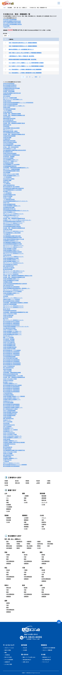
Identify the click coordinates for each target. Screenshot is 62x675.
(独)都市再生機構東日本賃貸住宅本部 (12, 21)
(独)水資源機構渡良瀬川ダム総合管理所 (12, 190)
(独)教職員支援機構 (7, 282)
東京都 (6, 483)
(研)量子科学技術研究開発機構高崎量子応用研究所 (15, 283)
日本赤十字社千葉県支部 (9, 342)
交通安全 (44, 524)
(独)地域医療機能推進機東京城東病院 (12, 226)
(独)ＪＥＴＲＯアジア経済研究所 (10, 274)
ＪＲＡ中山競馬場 (7, 110)
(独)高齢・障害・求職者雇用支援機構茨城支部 (14, 218)
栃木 (23, 552)
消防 (43, 520)
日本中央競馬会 (6, 117)
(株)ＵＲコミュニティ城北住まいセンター (13, 272)
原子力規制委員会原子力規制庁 (10, 409)
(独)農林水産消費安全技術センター (11, 215)
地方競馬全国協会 (7, 449)
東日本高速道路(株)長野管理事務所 (11, 387)
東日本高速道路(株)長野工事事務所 (11, 406)
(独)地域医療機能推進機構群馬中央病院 (12, 244)
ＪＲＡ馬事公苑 (6, 234)
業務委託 (24, 515)
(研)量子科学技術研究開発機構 (10, 104)
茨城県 (6, 481)
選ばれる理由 (8, 650)
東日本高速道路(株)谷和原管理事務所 (12, 364)
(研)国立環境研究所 (7, 112)
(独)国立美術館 (6, 439)
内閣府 (39, 541)
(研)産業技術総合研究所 (8, 90)
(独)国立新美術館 (7, 255)
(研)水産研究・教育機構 (8, 339)
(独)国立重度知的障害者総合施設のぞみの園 (13, 239)
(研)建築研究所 (6, 139)
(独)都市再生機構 (7, 137)
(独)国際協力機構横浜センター (10, 458)
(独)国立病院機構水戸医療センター (11, 250)
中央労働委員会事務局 (8, 395)
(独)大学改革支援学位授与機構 (10, 358)
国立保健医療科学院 (8, 152)
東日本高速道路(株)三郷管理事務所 (11, 353)
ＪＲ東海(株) (6, 461)
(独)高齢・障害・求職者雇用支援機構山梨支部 (14, 134)
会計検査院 (9, 548)
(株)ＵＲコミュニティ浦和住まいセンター (13, 247)
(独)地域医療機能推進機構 (9, 356)
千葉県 (48, 481)
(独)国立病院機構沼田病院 (9, 415)
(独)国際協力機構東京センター (10, 383)
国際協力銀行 (6, 182)
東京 (41, 568)
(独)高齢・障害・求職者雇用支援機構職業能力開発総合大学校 (17, 275)
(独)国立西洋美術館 (7, 317)
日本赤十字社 (6, 202)
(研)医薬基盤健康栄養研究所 (9, 166)
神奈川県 (17, 483)
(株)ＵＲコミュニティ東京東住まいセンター (13, 253)
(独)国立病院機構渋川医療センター (11, 398)
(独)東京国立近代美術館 (8, 267)
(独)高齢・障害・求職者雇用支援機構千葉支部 (14, 123)
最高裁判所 (19, 541)
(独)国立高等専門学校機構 (9, 348)
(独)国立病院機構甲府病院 (9, 204)
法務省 (8, 543)
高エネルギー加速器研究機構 (10, 98)
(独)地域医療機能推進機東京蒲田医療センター (14, 221)
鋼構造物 (8, 509)
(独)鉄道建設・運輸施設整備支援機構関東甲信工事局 (15, 312)
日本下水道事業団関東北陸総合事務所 (12, 22)
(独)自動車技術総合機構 (8, 207)
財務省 (28, 543)
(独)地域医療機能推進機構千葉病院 (11, 171)
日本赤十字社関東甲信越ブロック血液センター (14, 106)
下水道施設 (9, 507)
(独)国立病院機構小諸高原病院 (10, 412)
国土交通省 (29, 546)
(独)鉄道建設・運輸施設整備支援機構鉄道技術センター (16, 167)
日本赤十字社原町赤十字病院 (10, 329)
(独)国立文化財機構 (7, 453)
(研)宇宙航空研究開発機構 (9, 109)
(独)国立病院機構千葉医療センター (11, 261)
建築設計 (26, 520)
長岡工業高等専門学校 (8, 455)
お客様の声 (7, 662)
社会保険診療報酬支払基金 (9, 194)
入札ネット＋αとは (9, 648)
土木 (6, 493)
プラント (44, 518)
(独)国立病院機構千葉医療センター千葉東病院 (14, 396)
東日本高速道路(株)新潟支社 (9, 121)
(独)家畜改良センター (8, 431)
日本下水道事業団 (7, 426)
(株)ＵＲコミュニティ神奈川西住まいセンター (14, 271)
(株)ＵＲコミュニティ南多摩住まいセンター (13, 307)
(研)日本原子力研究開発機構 (9, 19)
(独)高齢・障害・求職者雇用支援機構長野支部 (14, 377)
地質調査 (26, 524)
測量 (25, 522)
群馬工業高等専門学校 (8, 266)
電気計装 (44, 500)
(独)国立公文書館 (7, 198)
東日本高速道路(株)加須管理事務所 (11, 287)
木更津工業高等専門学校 (9, 185)
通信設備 (44, 498)
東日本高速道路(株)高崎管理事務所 (11, 391)
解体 (25, 500)
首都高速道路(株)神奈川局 (9, 209)
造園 (7, 502)
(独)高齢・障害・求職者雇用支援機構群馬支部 (14, 228)
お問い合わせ (26, 662)
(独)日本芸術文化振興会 (8, 179)
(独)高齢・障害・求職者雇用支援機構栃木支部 (14, 115)
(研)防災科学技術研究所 (8, 83)
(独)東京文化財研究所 (8, 380)
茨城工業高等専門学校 (8, 285)
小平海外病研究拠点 (8, 393)
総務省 (49, 541)
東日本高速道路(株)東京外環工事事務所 (12, 385)
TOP (59, 622)
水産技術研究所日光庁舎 (9, 425)
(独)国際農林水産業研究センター (11, 240)
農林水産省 (9, 546)
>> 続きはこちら (7, 27)
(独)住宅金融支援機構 (8, 402)
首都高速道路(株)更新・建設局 (10, 131)
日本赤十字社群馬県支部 (9, 366)
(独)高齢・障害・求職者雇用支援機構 (12, 113)
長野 (6, 601)
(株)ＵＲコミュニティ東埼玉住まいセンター (13, 306)
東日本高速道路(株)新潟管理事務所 (11, 360)
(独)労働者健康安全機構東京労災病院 (12, 242)
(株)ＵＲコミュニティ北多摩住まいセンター (13, 213)
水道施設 (8, 504)
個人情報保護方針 (46, 659)
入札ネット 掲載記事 (47, 650)
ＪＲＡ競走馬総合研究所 (9, 199)
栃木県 (16, 481)
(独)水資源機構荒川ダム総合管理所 (11, 164)
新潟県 (27, 483)
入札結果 (25, 650)
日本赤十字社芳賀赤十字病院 (10, 434)
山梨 (41, 585)
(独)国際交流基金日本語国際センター (12, 399)
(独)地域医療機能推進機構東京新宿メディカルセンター (16, 210)
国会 (7, 541)
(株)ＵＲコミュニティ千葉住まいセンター (13, 298)
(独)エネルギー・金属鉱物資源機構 (11, 169)
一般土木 (8, 496)
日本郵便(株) (6, 445)
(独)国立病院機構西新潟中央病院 (11, 258)
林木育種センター (7, 191)
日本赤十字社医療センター (9, 212)
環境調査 (26, 526)
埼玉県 (38, 481)
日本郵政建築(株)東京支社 (9, 444)
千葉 (23, 568)
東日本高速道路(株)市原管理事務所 (11, 388)
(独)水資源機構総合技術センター (11, 160)
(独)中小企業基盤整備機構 (9, 410)
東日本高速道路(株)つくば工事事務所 (12, 350)
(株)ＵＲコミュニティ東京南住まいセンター (13, 263)
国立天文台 (5, 318)
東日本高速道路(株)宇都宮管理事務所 (12, 363)
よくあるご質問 (8, 664)
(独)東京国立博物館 (7, 229)
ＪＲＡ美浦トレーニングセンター (11, 217)
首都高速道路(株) (7, 125)
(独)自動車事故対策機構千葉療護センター (13, 407)
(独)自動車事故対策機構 (8, 341)
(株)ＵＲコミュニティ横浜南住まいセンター (13, 320)
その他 (6, 485)
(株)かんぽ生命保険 (7, 421)
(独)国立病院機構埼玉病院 (9, 345)
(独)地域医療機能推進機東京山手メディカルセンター (15, 201)
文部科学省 (40, 543)
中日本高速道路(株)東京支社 (9, 86)
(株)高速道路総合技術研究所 (9, 310)
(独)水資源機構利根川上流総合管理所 (12, 233)
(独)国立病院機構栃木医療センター (11, 279)
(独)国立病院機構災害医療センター (11, 260)
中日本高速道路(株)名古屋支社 (10, 264)
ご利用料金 (7, 655)
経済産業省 (19, 546)
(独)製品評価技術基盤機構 (9, 136)
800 (36, 77)
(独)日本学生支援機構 (8, 158)
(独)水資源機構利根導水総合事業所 (11, 132)
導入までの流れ (8, 657)
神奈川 (6, 585)
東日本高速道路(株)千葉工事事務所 (11, 186)
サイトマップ (45, 662)
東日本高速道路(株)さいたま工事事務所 (12, 291)
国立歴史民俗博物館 (8, 269)
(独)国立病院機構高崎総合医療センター (12, 334)
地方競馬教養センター (8, 428)
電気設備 (42, 493)
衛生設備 (8, 520)
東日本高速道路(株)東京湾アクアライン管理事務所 (15, 464)
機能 (6, 652)
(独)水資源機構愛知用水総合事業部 (11, 225)
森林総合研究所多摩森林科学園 (10, 374)
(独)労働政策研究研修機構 (9, 328)
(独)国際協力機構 (7, 180)
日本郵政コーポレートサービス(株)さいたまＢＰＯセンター (17, 220)
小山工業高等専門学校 (8, 294)
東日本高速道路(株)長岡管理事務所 (11, 404)
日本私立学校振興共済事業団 (10, 142)
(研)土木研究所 (6, 96)
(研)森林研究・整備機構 (8, 156)
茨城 (6, 552)
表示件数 (5, 33)
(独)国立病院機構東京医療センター (11, 175)
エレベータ (44, 502)
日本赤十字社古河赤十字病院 (10, 452)
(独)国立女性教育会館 (8, 315)
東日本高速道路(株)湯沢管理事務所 (11, 325)
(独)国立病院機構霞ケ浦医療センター (12, 206)
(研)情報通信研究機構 (8, 163)
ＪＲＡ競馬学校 (6, 183)
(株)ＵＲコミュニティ (8, 129)
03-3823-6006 (33, 638)
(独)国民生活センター (8, 401)
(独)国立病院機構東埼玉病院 (9, 414)
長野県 (48, 483)
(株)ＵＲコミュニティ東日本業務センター (13, 99)
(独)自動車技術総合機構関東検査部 (11, 155)
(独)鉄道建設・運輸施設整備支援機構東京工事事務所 (15, 302)
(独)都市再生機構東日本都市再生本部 (12, 93)
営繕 (25, 498)
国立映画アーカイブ (7, 382)
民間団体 (29, 548)
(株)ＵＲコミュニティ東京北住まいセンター (13, 231)
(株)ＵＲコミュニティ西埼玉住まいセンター (13, 290)
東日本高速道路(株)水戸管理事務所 (11, 355)
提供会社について (46, 657)
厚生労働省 (50, 543)
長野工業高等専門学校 (8, 418)
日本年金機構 (6, 26)
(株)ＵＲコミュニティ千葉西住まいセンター (13, 256)
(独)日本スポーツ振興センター (10, 161)
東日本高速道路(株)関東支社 (9, 85)
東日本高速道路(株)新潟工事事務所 (11, 321)
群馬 (41, 552)
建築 (23, 493)
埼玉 (6, 568)
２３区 (43, 572)
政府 (48, 546)
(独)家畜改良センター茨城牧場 (10, 429)
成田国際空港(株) (7, 94)
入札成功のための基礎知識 (48, 648)
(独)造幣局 (5, 296)
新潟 (23, 585)
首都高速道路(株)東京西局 (9, 118)
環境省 (39, 546)
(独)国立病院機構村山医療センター (11, 293)
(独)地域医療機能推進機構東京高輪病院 (12, 252)
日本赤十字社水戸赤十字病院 (10, 313)
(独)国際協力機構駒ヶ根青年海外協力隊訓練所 (14, 442)
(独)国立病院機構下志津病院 (9, 248)
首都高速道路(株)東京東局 (9, 140)
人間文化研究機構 (7, 371)
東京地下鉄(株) (6, 309)
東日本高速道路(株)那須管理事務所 (11, 466)
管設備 (6, 515)
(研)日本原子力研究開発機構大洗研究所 (12, 24)
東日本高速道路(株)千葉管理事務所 (11, 390)
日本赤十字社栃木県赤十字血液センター (12, 436)
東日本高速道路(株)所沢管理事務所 (11, 361)
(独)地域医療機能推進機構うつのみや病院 (13, 375)
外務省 (18, 543)
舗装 (7, 500)
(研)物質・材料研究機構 (8, 91)
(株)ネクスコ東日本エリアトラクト (11, 463)
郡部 (7, 559)
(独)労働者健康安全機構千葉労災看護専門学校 (14, 450)
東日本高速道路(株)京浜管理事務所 (11, 352)
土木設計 (26, 518)
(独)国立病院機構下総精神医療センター (12, 333)
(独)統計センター (7, 420)
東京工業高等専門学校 (8, 367)
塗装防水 (44, 522)
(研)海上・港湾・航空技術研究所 (11, 147)
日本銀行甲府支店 (7, 460)
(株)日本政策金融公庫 (8, 120)
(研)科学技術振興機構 (8, 144)
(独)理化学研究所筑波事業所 (9, 153)
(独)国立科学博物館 (7, 196)
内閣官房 (29, 541)
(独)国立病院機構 (7, 417)
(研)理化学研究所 (7, 101)
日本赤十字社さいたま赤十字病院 (11, 174)
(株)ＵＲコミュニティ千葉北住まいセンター (13, 245)
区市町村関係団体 (46, 579)
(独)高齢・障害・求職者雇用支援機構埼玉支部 (14, 277)
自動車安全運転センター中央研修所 (11, 299)
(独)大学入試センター (8, 336)
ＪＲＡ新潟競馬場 (7, 193)
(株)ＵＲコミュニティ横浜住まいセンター (13, 223)
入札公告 (25, 648)
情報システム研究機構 (8, 337)
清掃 (43, 526)
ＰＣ (7, 498)
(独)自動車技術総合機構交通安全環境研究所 (13, 188)
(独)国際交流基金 (7, 456)
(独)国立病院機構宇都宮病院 (9, 347)
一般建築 (26, 496)
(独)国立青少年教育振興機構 (9, 304)
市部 (7, 557)
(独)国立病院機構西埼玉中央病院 (11, 280)
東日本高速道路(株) (7, 447)
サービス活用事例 (9, 659)
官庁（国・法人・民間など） (13, 539)
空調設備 (8, 518)
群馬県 (27, 481)
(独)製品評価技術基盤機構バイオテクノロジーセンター (16, 326)
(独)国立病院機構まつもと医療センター (12, 331)
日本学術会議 (6, 423)
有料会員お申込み (27, 659)
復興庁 (18, 548)
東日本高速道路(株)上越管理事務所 (11, 323)
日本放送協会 (6, 126)
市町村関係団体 (10, 561)
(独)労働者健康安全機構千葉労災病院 (12, 236)
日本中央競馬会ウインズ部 (9, 148)
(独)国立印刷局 (6, 107)
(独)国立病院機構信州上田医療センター (12, 437)
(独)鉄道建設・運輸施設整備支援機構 (12, 372)
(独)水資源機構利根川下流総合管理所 (12, 145)
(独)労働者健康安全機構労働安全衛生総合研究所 (14, 150)
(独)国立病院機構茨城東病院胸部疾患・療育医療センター (16, 288)
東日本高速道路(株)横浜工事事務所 (11, 301)
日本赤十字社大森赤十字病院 (10, 379)
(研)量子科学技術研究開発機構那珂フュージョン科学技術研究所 (18, 102)
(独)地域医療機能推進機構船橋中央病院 (12, 237)
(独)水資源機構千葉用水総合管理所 (11, 128)
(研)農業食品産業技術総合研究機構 (11, 88)
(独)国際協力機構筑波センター (10, 441)
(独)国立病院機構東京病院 (9, 344)
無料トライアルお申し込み (29, 657)
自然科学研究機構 (7, 369)
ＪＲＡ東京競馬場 (7, 177)
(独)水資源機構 (6, 172)
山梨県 (38, 483)
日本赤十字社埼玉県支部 (9, 433)
